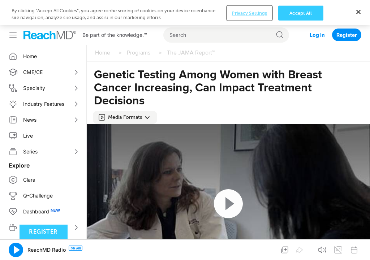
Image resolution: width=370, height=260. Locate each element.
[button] (125, 92)
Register (346, 10)
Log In (317, 10)
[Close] (358, 248)
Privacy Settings (249, 248)
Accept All (300, 248)
